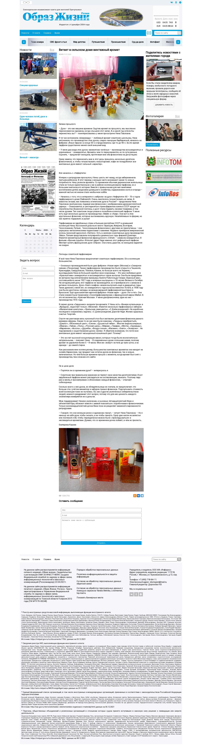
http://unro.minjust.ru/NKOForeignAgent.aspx (49, 692)
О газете (36, 33)
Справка (47, 33)
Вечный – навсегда (29, 157)
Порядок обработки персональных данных (97, 573)
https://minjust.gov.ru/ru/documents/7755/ (48, 643)
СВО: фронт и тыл (58, 42)
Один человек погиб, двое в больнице (33, 117)
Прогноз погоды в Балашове (166, 10)
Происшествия (118, 42)
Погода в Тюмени (166, 12)
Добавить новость (164, 105)
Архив (57, 33)
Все (52, 49)
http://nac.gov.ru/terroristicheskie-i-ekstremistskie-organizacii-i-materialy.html (63, 711)
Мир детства (79, 42)
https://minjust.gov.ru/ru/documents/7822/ (48, 742)
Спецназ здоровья (29, 85)
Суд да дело (138, 42)
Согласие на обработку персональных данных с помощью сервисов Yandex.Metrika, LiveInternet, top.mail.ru (100, 594)
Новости (25, 33)
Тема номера (37, 42)
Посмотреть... (152, 144)
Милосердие (172, 42)
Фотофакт (155, 42)
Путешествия (98, 42)
